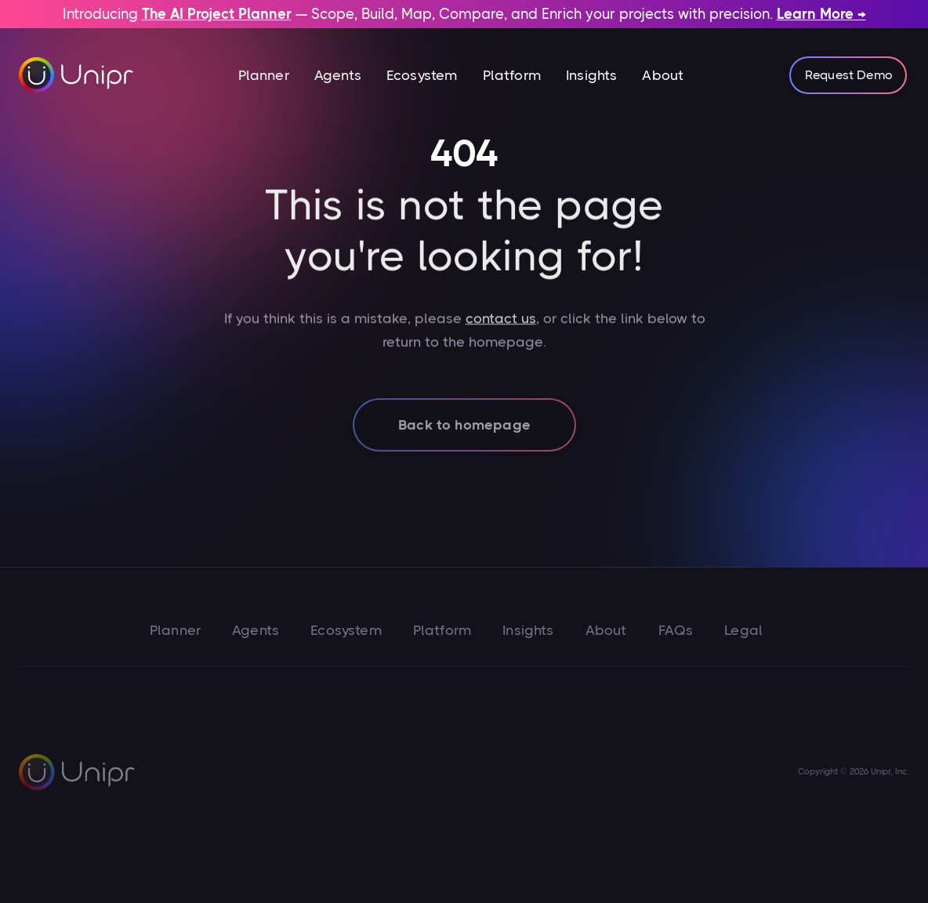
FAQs (676, 630)
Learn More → (821, 13)
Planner (263, 75)
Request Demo (849, 74)
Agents (337, 75)
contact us (500, 335)
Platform (512, 75)
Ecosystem (422, 75)
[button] (263, 75)
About (662, 75)
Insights (591, 75)
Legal (743, 630)
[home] (77, 74)
